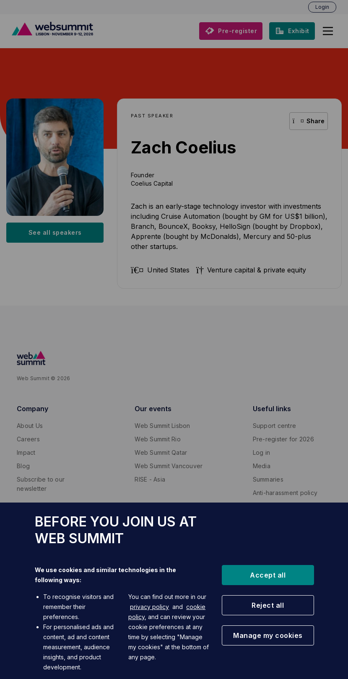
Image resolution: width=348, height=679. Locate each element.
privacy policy (149, 606)
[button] (268, 575)
